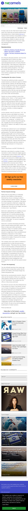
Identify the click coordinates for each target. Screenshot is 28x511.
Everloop (19, 156)
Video (25, 28)
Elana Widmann (5, 22)
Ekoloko (6, 161)
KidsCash (21, 34)
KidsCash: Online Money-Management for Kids (10, 19)
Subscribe (14, 186)
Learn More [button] (5, 504)
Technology (20, 28)
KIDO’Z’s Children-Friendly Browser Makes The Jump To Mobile (14, 50)
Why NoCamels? (5, 492)
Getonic (5, 159)
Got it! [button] (14, 508)
